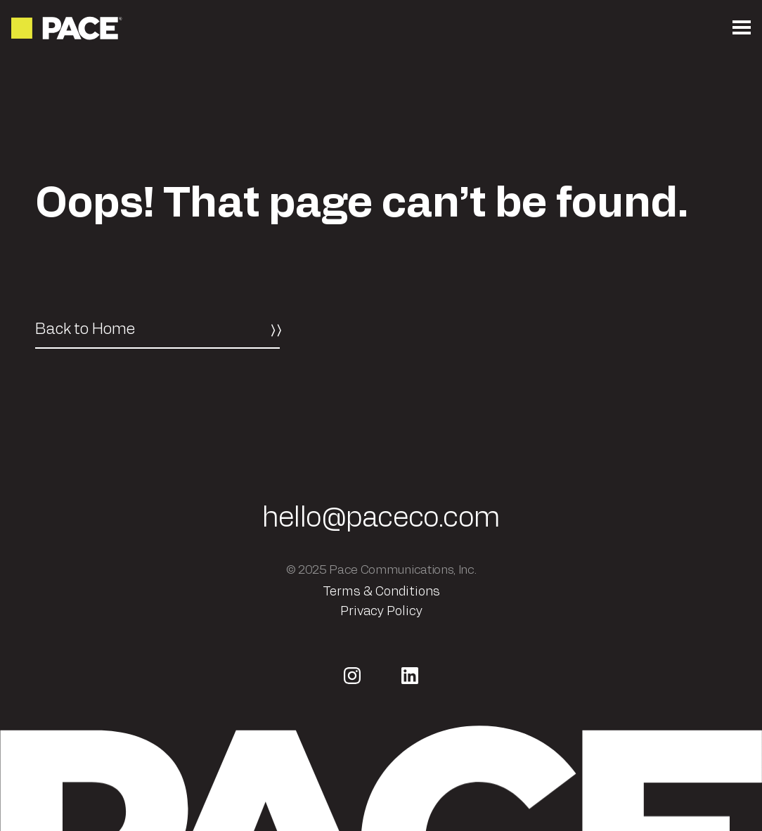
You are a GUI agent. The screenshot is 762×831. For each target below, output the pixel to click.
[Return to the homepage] (67, 28)
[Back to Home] (157, 329)
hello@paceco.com (381, 518)
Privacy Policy (381, 611)
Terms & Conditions (381, 592)
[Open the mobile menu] (741, 28)
